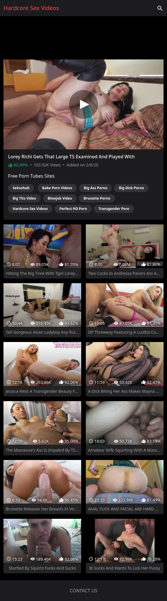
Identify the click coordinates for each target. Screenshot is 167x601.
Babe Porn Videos (57, 187)
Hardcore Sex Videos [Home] (31, 8)
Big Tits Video (24, 198)
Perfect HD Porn (73, 208)
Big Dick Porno (131, 187)
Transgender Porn (114, 208)
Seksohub (21, 187)
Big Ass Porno (95, 187)
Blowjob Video (60, 198)
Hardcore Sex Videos (30, 208)
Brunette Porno (97, 198)
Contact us (83, 590)
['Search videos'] (160, 8)
